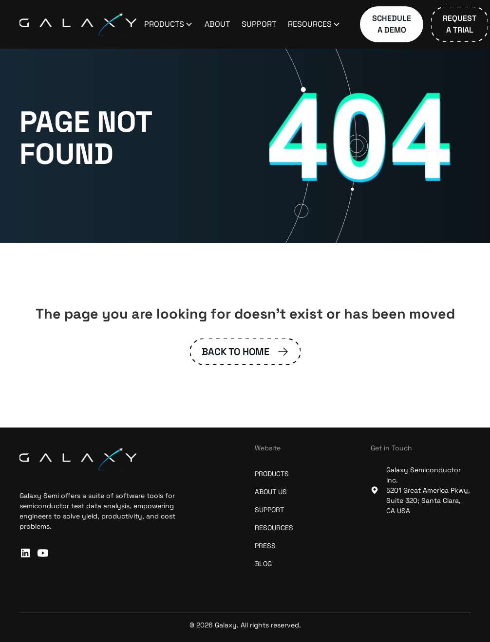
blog (263, 563)
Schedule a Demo (391, 24)
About (217, 24)
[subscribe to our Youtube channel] (43, 553)
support (269, 509)
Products (272, 473)
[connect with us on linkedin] (25, 553)
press (265, 545)
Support (259, 24)
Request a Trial (459, 24)
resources (274, 527)
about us (271, 491)
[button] (168, 24)
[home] (77, 24)
